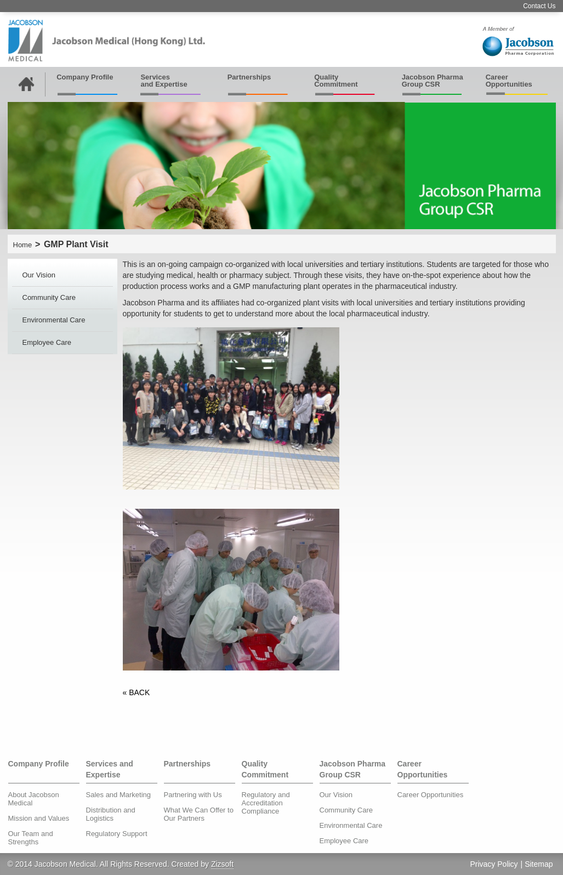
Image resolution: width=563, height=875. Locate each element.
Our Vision (38, 275)
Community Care (49, 297)
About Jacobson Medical (33, 799)
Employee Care (47, 342)
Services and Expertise (163, 80)
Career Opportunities (509, 80)
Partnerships (249, 77)
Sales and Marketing (118, 795)
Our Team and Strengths (30, 837)
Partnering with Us (193, 795)
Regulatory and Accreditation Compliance (266, 803)
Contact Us (539, 6)
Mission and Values (39, 818)
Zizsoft (222, 864)
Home (22, 245)
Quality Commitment (335, 80)
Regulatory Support (116, 833)
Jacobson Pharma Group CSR (432, 80)
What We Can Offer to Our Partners (199, 814)
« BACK (136, 692)
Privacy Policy (493, 864)
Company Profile (84, 77)
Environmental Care (54, 320)
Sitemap (539, 864)
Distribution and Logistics (110, 814)
